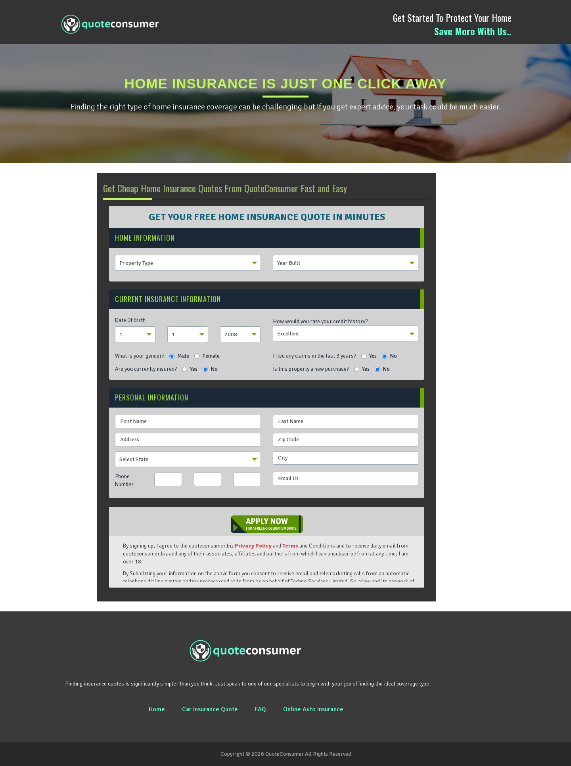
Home (157, 709)
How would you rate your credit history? (320, 321)
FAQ (260, 709)
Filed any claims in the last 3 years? (314, 355)
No (389, 355)
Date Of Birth (130, 320)
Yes (369, 355)
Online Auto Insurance (313, 709)
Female (207, 355)
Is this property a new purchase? (311, 369)
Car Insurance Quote (210, 709)
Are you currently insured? (146, 369)
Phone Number (124, 480)
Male (179, 355)
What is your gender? (139, 355)
